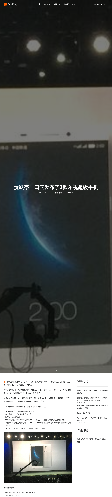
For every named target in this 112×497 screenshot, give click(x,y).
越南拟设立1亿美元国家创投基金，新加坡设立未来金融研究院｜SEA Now (92, 399)
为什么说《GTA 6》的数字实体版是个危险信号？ (92, 419)
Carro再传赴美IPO (83, 413)
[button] (95, 4)
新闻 (56, 194)
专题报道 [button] (56, 4)
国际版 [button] (66, 4)
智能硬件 (61, 194)
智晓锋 (71, 194)
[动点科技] (10, 4)
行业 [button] (38, 4)
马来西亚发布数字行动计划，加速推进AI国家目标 (92, 392)
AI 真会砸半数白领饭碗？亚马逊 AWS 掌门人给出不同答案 (92, 407)
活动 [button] (73, 4)
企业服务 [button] (46, 4)
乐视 (5, 382)
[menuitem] (38, 4)
